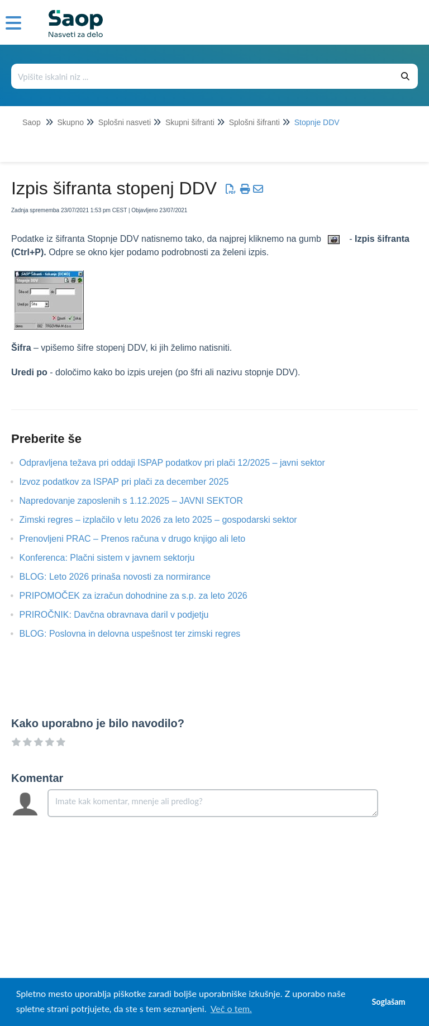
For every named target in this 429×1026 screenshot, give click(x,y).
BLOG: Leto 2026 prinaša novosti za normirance (123, 576)
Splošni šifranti (254, 122)
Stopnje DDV (317, 122)
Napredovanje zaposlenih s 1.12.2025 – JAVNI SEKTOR (140, 500)
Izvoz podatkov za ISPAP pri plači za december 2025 (132, 481)
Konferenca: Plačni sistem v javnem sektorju (115, 557)
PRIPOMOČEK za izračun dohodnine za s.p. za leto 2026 (141, 595)
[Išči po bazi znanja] (202, 76)
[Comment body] (212, 803)
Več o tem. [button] (231, 1008)
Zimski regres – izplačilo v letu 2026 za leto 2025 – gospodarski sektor (166, 519)
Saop (31, 122)
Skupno (70, 122)
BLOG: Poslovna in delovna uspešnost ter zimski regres (138, 633)
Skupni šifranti (189, 122)
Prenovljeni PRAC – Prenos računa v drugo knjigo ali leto (141, 538)
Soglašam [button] (388, 1001)
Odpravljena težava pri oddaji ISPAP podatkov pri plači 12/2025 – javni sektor (180, 462)
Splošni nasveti (124, 122)
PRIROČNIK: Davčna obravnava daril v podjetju (122, 614)
